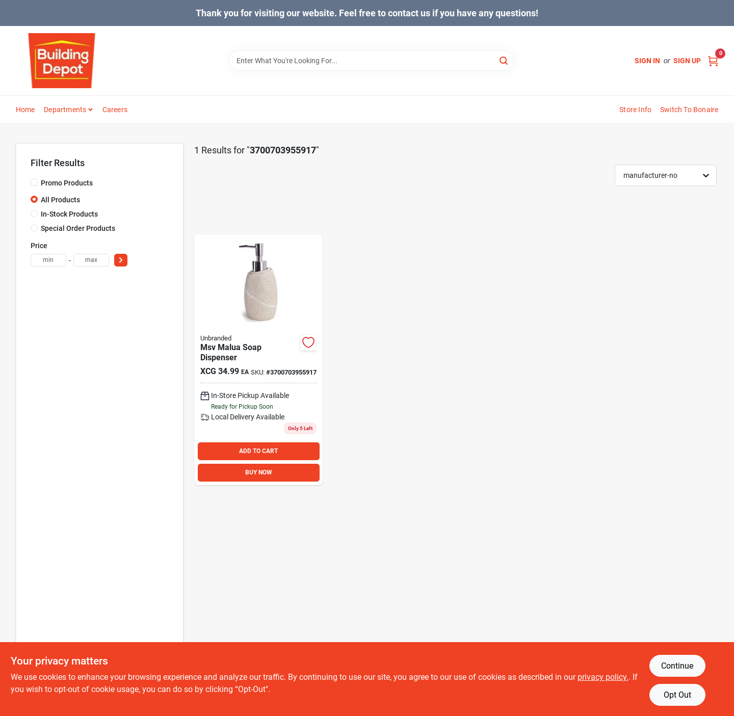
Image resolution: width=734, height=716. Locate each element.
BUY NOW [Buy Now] (258, 472)
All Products (60, 199)
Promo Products (67, 182)
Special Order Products (78, 228)
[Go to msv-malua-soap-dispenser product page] (258, 359)
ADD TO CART (258, 451)
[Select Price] (120, 260)
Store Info (635, 109)
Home (25, 109)
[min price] (48, 260)
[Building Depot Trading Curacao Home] (62, 60)
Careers (114, 109)
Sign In (647, 61)
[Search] (504, 59)
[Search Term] (371, 60)
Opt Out (677, 695)
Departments (65, 109)
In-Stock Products (69, 214)
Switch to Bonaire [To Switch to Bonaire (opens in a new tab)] (689, 109)
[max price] (91, 260)
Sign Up (687, 61)
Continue (677, 666)
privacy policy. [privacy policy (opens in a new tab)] (603, 677)
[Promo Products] (34, 182)
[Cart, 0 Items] (713, 61)
